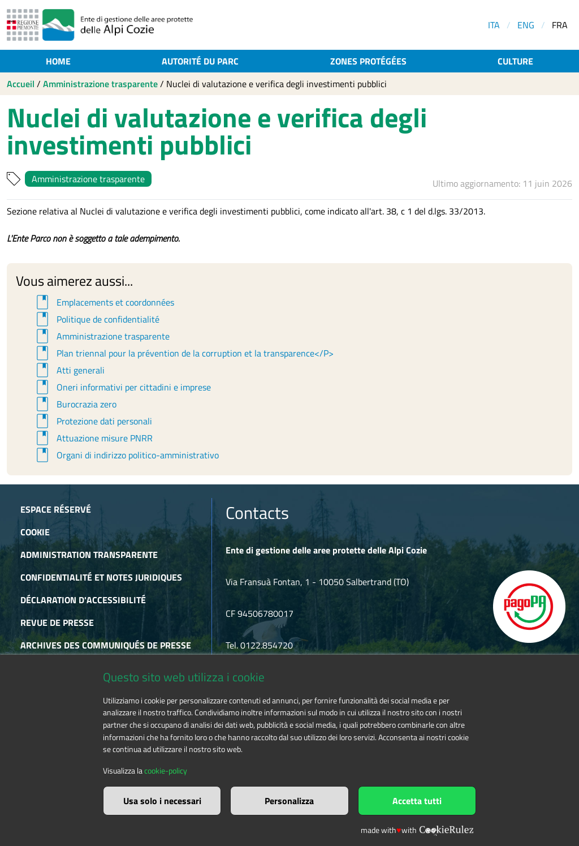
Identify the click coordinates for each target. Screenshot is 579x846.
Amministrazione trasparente (100, 84)
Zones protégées (368, 61)
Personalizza (289, 801)
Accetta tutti (417, 801)
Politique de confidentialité (96, 319)
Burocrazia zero (74, 404)
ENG (525, 25)
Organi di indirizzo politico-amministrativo (126, 455)
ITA (494, 25)
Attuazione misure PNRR (93, 438)
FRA (560, 25)
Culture (515, 61)
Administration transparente (89, 554)
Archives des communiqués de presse (105, 645)
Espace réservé (55, 509)
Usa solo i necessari (162, 801)
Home (58, 61)
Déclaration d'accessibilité (83, 600)
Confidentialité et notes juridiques (101, 577)
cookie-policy (165, 771)
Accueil (20, 84)
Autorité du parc (200, 61)
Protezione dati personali (92, 421)
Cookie (35, 532)
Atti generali (69, 370)
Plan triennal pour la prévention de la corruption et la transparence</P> (183, 353)
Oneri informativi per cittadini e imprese (122, 387)
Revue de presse (57, 622)
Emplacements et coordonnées (103, 302)
